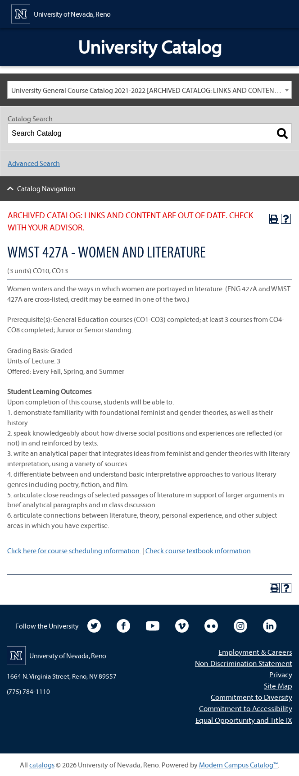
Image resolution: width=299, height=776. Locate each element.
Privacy (280, 674)
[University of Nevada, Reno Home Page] (61, 13)
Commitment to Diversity (251, 697)
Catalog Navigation (46, 188)
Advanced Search (34, 163)
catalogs (41, 764)
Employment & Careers (255, 652)
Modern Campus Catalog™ (238, 764)
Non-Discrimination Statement (243, 663)
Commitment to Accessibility (245, 708)
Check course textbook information (198, 550)
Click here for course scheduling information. (74, 550)
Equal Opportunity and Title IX (243, 720)
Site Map (278, 685)
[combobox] (149, 90)
